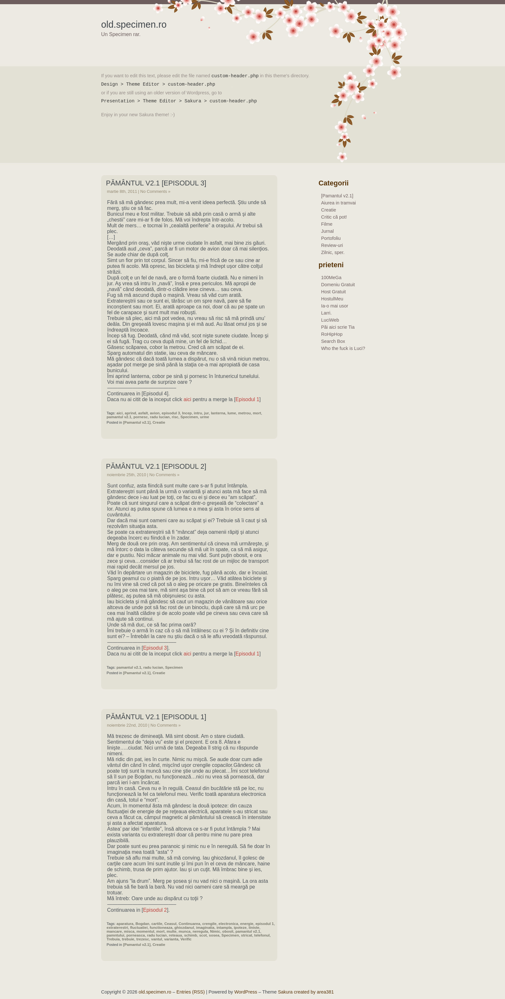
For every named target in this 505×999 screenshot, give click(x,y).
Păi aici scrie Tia (338, 327)
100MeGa (331, 277)
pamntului (115, 935)
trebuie (128, 939)
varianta (171, 939)
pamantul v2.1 (119, 417)
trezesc (142, 939)
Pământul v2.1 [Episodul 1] (156, 717)
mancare (114, 931)
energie (246, 924)
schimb (190, 935)
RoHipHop (331, 334)
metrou (244, 413)
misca (129, 931)
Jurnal (327, 231)
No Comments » (155, 191)
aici (187, 399)
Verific (186, 939)
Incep (187, 413)
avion (154, 413)
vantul (156, 939)
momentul (145, 931)
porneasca (135, 935)
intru (198, 413)
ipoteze (240, 927)
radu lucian (159, 417)
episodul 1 (264, 924)
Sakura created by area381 (306, 991)
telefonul (262, 935)
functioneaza (161, 927)
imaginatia (205, 927)
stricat (246, 935)
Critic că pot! (334, 217)
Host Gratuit (333, 291)
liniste (254, 927)
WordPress (245, 991)
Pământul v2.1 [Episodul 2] (156, 466)
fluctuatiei (139, 927)
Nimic (215, 931)
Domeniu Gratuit (338, 284)
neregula (200, 931)
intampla (224, 927)
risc (175, 417)
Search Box (333, 341)
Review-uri (332, 245)
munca (184, 931)
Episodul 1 (247, 399)
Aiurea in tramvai (338, 202)
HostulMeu (332, 298)
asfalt (143, 413)
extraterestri (117, 927)
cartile (156, 924)
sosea (214, 935)
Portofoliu (331, 238)
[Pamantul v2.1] (136, 422)
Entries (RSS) (190, 991)
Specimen (189, 417)
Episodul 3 (155, 648)
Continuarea (189, 924)
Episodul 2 (155, 910)
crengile (209, 924)
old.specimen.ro (134, 24)
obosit (227, 931)
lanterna (218, 413)
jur (206, 413)
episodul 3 (171, 413)
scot (203, 935)
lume (231, 413)
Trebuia (113, 939)
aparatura (125, 924)
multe (171, 931)
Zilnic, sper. (333, 252)
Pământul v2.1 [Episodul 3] (156, 183)
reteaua (175, 935)
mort (257, 413)
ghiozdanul (184, 927)
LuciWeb (330, 320)
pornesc (140, 417)
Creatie (159, 422)
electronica (228, 924)
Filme (326, 224)
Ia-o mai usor (334, 305)
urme (204, 417)
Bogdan (142, 924)
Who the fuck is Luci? (343, 348)
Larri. (326, 313)
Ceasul (170, 924)
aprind (130, 413)
